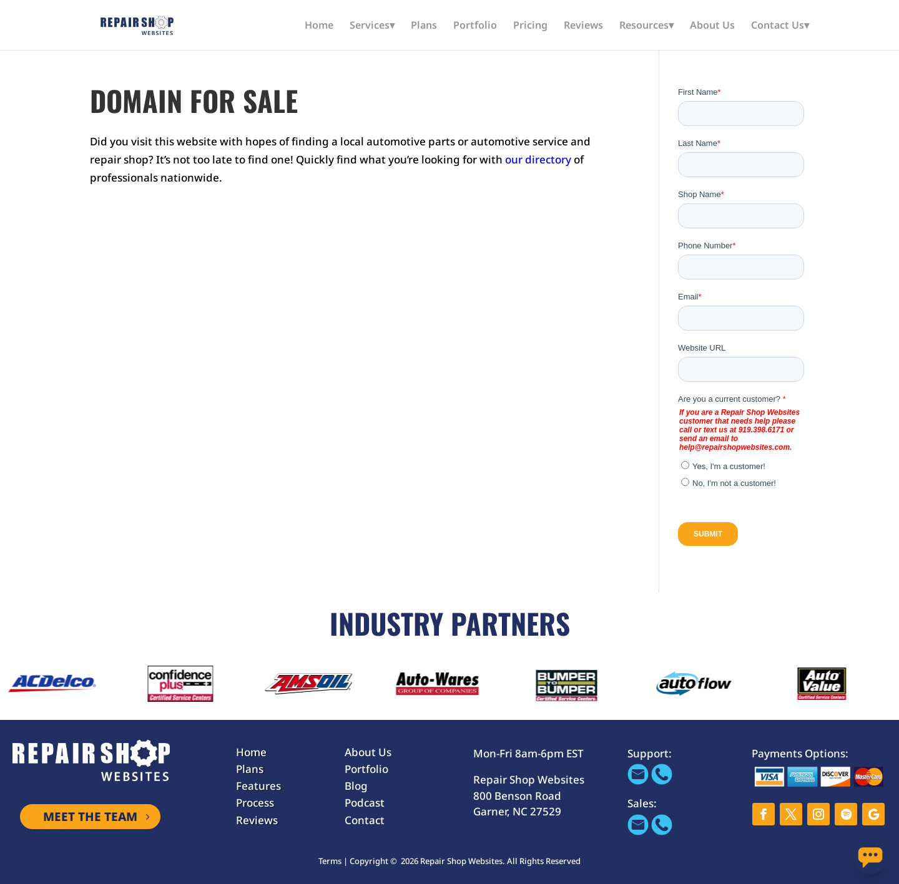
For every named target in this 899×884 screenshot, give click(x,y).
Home (319, 26)
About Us (712, 26)
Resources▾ (646, 26)
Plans (424, 26)
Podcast (365, 802)
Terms (329, 861)
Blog (356, 786)
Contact (365, 820)
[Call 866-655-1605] (661, 781)
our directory (538, 159)
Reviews (583, 26)
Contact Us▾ (780, 26)
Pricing (530, 26)
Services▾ (372, 26)
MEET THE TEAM (90, 817)
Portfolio (475, 26)
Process (255, 802)
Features (258, 786)
